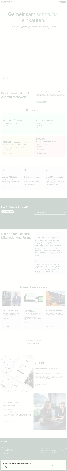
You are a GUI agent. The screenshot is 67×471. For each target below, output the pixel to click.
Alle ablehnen (49, 464)
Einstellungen (41, 464)
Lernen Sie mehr (6, 467)
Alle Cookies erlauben (59, 464)
